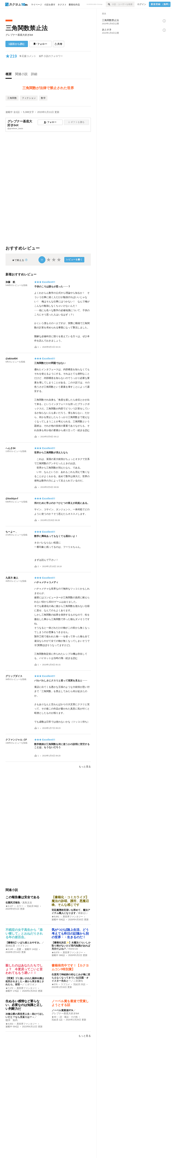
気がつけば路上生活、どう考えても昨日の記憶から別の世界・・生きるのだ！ (70, 933)
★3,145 (9, 949)
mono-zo (73, 948)
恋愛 (19, 949)
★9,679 (55, 952)
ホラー (20, 906)
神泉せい (83, 913)
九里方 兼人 (12, 577)
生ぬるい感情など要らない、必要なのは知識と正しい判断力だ (24, 1004)
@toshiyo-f (12, 498)
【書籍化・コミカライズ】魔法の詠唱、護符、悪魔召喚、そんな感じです (70, 900)
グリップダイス (14, 676)
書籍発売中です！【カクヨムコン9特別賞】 (70, 967)
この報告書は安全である (23, 897)
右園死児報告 (13, 902)
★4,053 (9, 1024)
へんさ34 (10, 448)
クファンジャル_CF (16, 739)
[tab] (9, 75)
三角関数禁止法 (27, 28)
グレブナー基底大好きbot (19, 34)
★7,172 (9, 988)
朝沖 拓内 (12, 1020)
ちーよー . (11, 531)
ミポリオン (31, 984)
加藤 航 (10, 282)
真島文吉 (27, 902)
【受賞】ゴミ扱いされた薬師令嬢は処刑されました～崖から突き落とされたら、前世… (25, 981)
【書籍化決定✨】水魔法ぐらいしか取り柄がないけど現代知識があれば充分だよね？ (71, 945)
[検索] (109, 4)
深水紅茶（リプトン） (18, 945)
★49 (54, 1017)
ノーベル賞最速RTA (62, 1010)
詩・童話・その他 (69, 1017)
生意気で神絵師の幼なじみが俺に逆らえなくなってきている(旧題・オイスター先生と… (71, 977)
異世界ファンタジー (73, 916)
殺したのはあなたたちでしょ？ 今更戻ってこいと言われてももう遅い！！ (24, 969)
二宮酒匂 (78, 980)
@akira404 (12, 358)
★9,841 (55, 916)
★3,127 (9, 906)
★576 (54, 984)
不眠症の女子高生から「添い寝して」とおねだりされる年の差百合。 (24, 933)
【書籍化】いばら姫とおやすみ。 (24, 942)
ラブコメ (65, 984)
